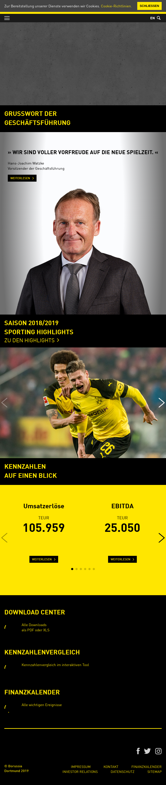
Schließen (149, 6)
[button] (161, 402)
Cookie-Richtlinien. (116, 5)
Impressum (81, 766)
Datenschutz (122, 771)
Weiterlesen (20, 178)
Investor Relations (80, 771)
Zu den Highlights (29, 340)
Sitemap (154, 771)
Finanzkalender (146, 766)
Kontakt (111, 766)
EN (152, 18)
